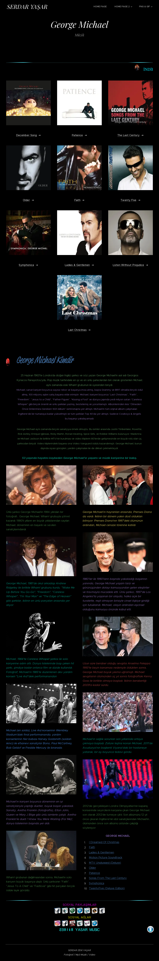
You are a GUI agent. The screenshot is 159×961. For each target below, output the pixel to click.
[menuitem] (102, 6)
